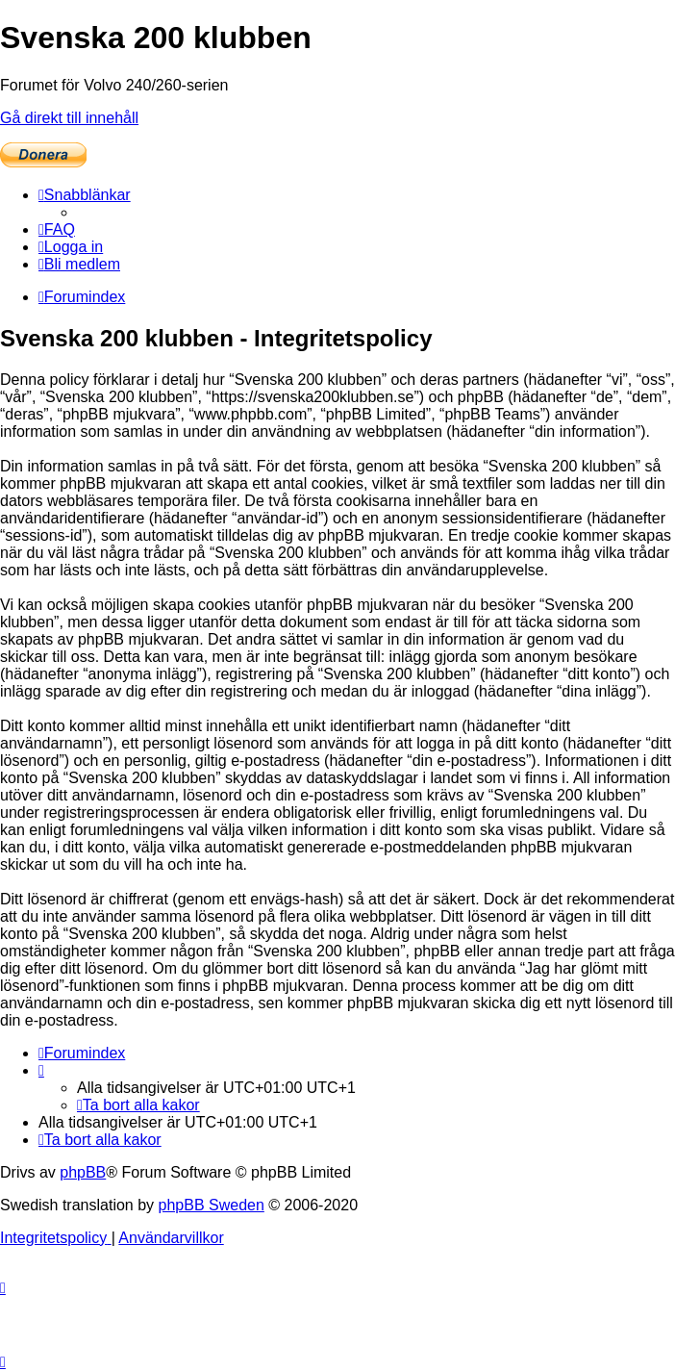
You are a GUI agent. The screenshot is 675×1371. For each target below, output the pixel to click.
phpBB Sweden (211, 1205)
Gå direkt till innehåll (69, 118)
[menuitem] (56, 229)
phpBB (83, 1172)
